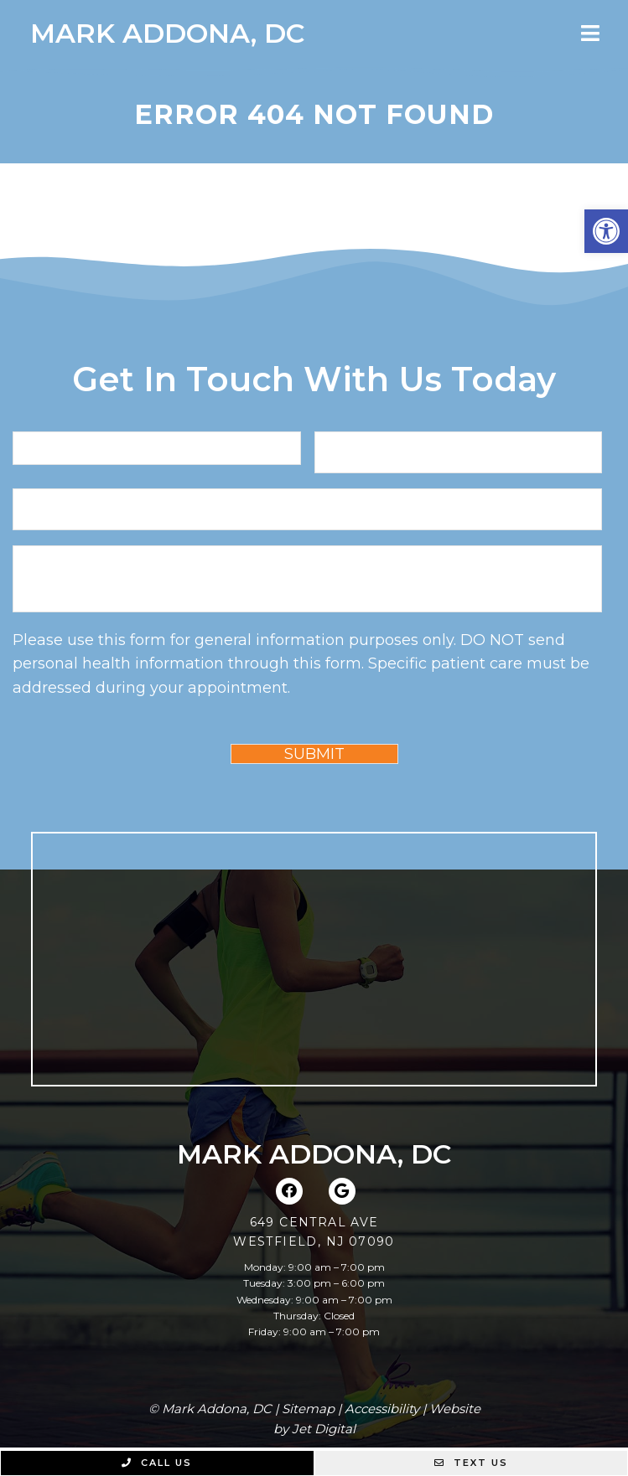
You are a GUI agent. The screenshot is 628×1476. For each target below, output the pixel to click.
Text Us (471, 1462)
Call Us (157, 1462)
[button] (606, 231)
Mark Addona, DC (167, 33)
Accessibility (382, 1409)
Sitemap (308, 1409)
